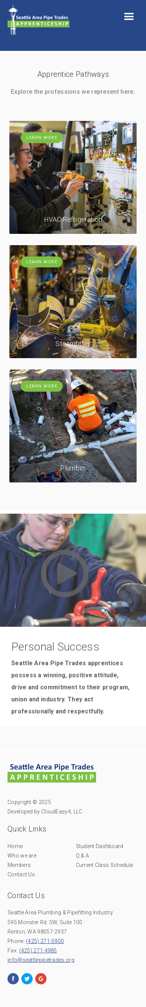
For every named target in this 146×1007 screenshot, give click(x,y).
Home (15, 846)
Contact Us (21, 874)
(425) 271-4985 (38, 950)
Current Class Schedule (104, 865)
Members (19, 865)
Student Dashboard (99, 846)
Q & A (82, 856)
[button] (129, 17)
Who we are (22, 856)
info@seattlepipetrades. (41, 960)
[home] (36, 21)
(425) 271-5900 (45, 941)
